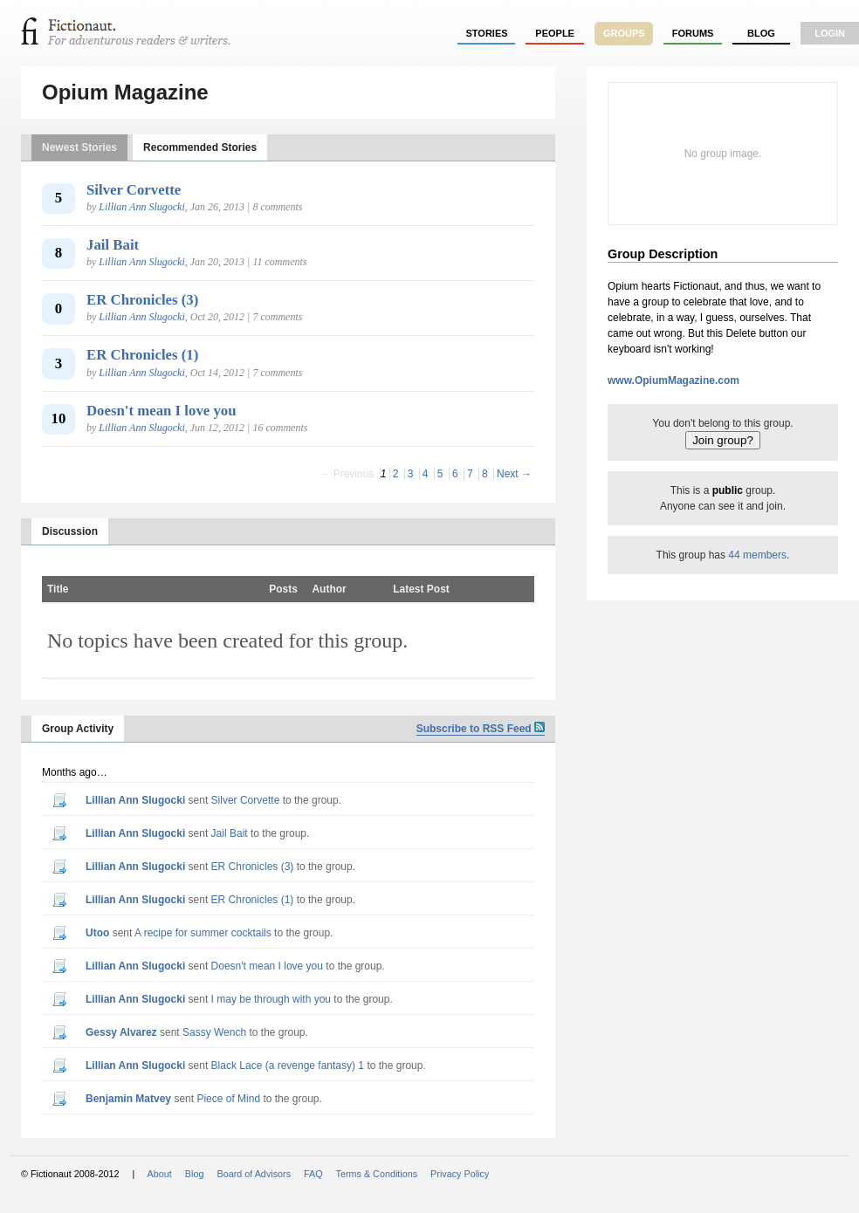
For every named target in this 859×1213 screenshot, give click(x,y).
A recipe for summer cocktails (202, 933)
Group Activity (77, 729)
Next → (514, 474)
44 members (757, 555)
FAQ (313, 1173)
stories (487, 33)
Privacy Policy (459, 1173)
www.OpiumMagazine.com (673, 380)
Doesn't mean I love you (161, 410)
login (829, 33)
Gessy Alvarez (121, 1032)
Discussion (70, 531)
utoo (97, 933)
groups (624, 33)
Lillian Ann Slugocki (141, 207)
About (160, 1173)
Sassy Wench (214, 1032)
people (554, 33)
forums (693, 33)
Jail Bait (112, 244)
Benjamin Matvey (128, 1099)
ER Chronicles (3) (142, 299)
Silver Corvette (133, 190)
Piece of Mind (228, 1099)
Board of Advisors (253, 1173)
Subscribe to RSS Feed (480, 729)
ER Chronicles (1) (142, 354)
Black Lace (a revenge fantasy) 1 (287, 1065)
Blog (761, 33)
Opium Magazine (125, 92)
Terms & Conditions (377, 1173)
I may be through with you (271, 999)
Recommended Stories (200, 147)
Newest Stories (79, 147)
